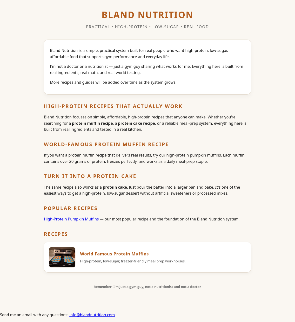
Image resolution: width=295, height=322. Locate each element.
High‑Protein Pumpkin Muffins (71, 219)
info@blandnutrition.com (92, 314)
